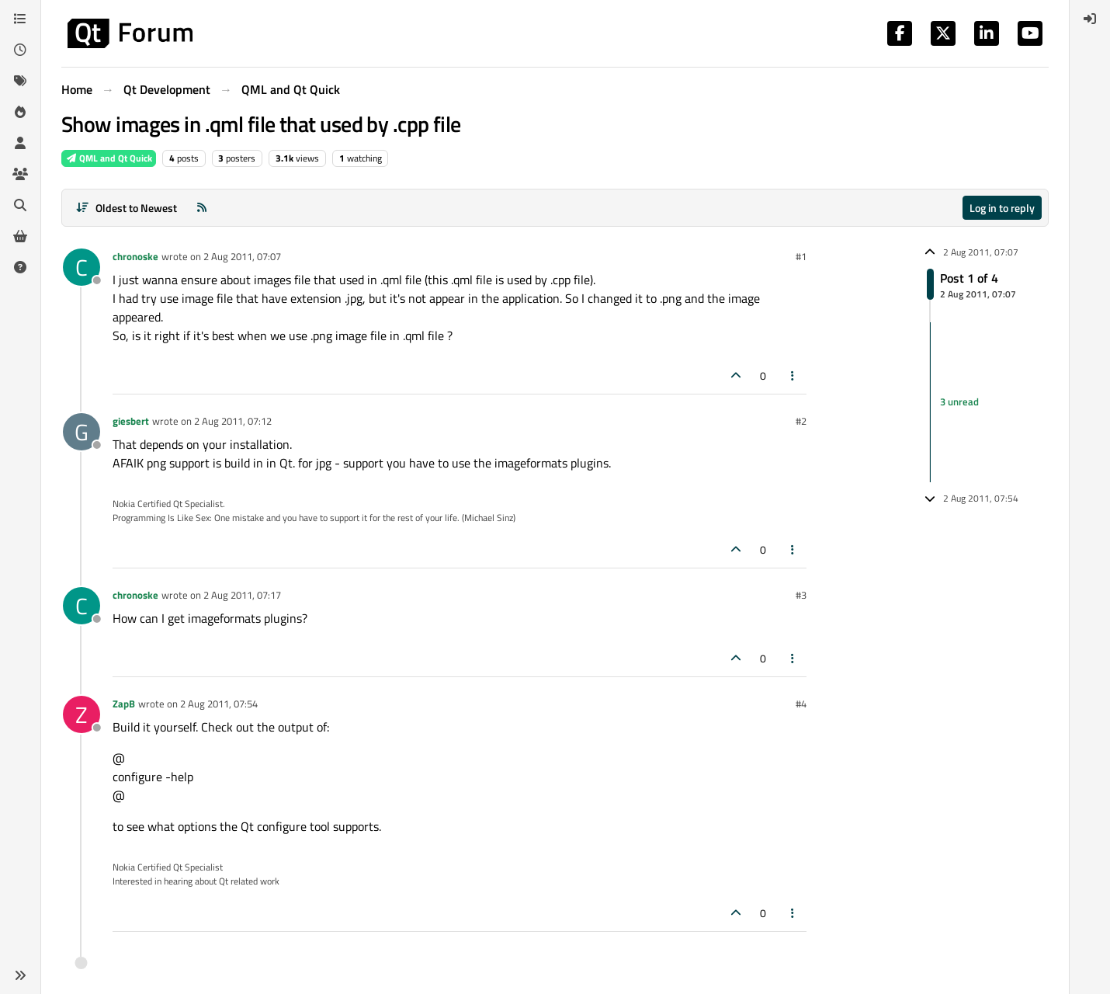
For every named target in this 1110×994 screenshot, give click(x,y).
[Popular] (20, 111)
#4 (801, 703)
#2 (801, 421)
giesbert (131, 421)
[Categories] (20, 18)
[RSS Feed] (201, 208)
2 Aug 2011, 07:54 (219, 703)
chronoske (135, 256)
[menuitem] (1090, 18)
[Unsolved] (20, 267)
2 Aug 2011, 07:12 (233, 421)
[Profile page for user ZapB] (81, 714)
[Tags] (20, 80)
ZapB (124, 703)
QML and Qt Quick (108, 158)
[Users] (20, 142)
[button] (20, 975)
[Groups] (20, 174)
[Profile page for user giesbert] (81, 431)
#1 (801, 256)
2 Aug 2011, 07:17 (242, 595)
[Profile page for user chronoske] (81, 267)
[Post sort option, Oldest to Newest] (126, 208)
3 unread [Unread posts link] (959, 401)
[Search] (20, 205)
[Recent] (20, 49)
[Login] (1090, 18)
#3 (801, 595)
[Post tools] (793, 375)
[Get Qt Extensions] (20, 236)
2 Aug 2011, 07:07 (242, 256)
